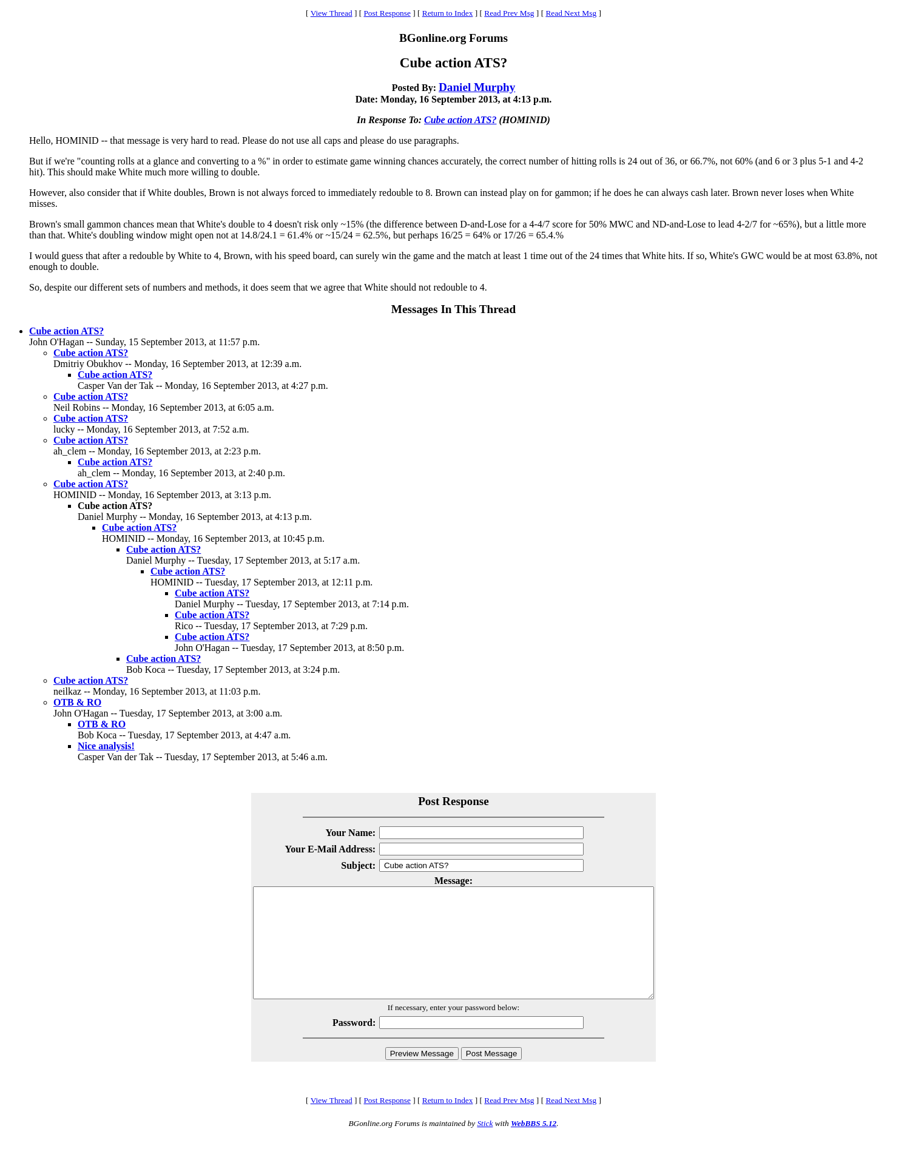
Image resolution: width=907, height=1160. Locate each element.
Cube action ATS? (460, 120)
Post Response (386, 13)
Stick (485, 1145)
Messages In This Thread (453, 309)
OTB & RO (77, 702)
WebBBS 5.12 (533, 1145)
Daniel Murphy (477, 87)
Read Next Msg (570, 13)
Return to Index (447, 13)
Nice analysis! (106, 746)
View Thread (331, 13)
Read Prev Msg (509, 13)
